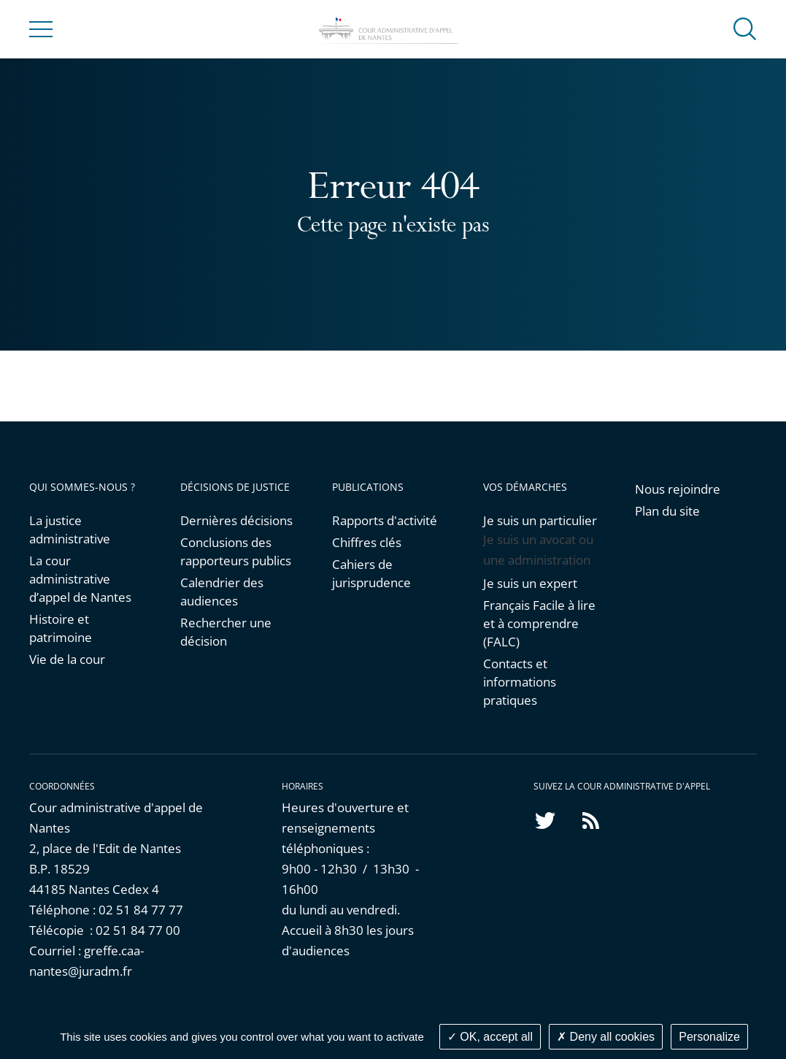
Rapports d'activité (384, 520)
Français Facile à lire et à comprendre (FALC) (539, 623)
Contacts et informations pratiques (519, 681)
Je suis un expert (530, 583)
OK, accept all (490, 1037)
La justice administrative (69, 529)
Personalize (709, 1037)
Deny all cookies (606, 1037)
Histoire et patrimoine (60, 628)
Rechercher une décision (225, 631)
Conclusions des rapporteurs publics (235, 551)
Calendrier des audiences (221, 591)
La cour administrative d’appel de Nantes (80, 578)
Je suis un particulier (540, 520)
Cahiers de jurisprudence (371, 573)
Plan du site (667, 510)
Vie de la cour (67, 659)
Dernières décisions (236, 520)
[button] (745, 28)
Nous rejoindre (677, 489)
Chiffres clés (366, 542)
